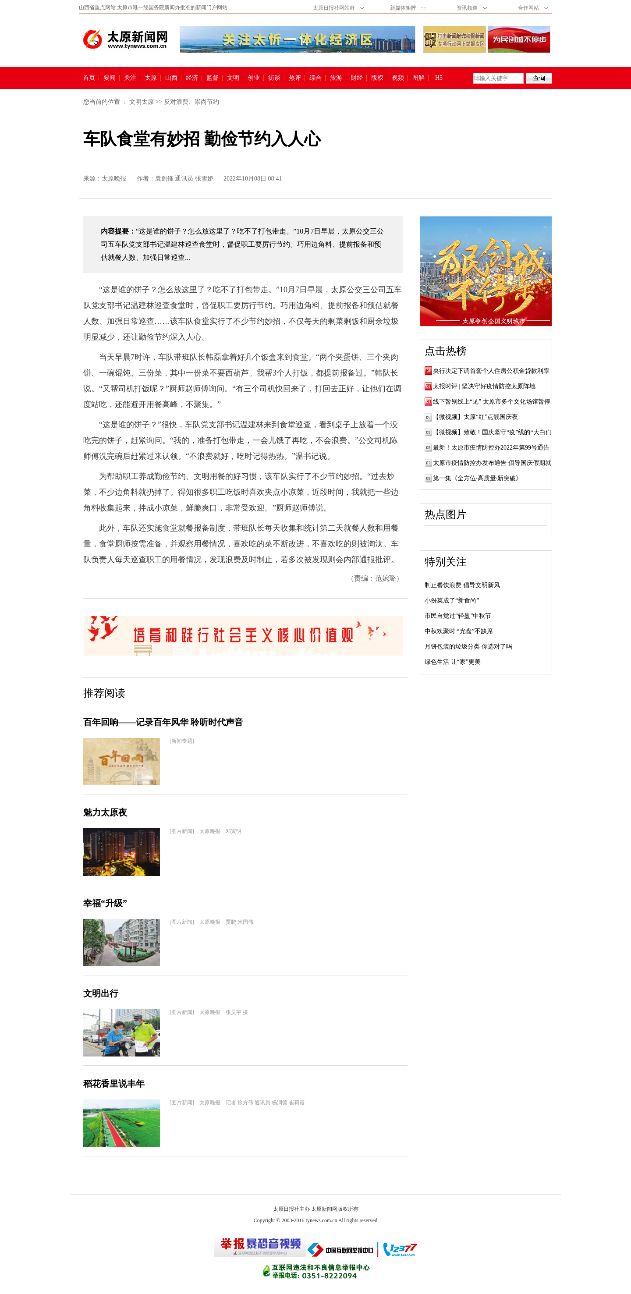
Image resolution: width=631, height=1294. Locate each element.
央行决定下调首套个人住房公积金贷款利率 (491, 371)
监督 (212, 78)
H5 (442, 78)
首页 (89, 78)
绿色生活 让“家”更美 (453, 662)
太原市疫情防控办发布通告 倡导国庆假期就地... (497, 463)
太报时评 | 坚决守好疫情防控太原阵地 (484, 386)
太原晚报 (114, 178)
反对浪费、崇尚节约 (191, 102)
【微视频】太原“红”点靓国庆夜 (475, 417)
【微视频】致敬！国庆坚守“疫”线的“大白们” (493, 432)
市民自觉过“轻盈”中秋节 (458, 616)
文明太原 (141, 102)
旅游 (336, 78)
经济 (192, 78)
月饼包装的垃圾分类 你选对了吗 (468, 646)
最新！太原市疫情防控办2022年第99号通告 (491, 447)
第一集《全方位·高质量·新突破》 (477, 478)
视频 (398, 78)
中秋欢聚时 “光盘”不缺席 (459, 631)
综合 (315, 78)
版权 (377, 78)
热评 (295, 78)
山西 (171, 78)
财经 (357, 78)
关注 (130, 78)
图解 (418, 78)
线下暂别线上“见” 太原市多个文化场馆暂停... (494, 401)
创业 (254, 78)
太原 (151, 78)
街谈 (274, 78)
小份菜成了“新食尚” (452, 600)
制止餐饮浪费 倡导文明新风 (462, 585)
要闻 (109, 78)
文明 (233, 78)
